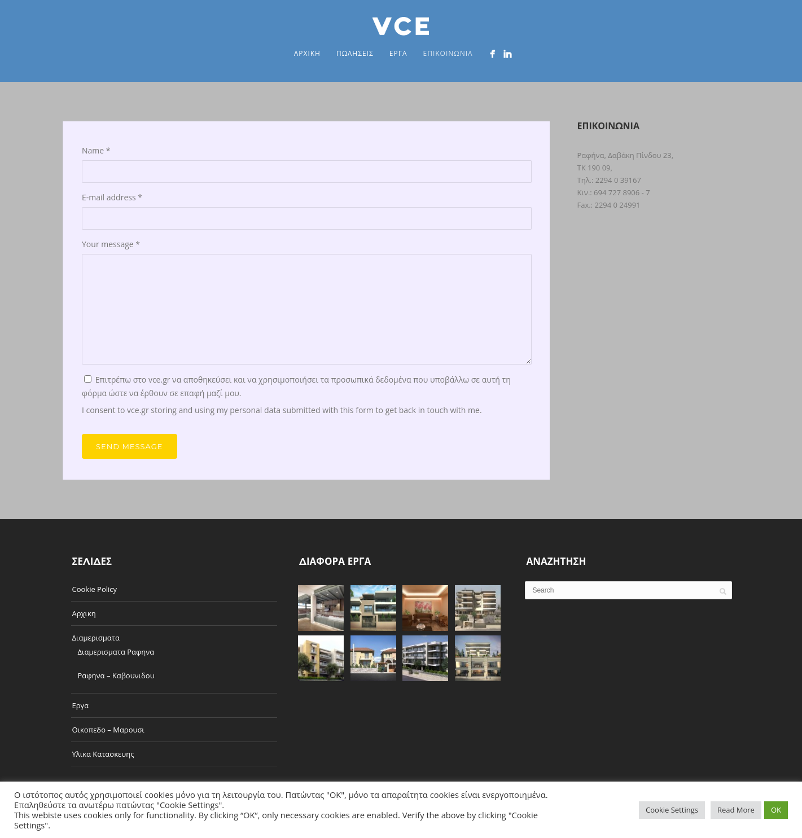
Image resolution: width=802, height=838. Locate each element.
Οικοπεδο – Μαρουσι (108, 730)
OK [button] (776, 810)
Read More (736, 810)
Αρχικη (307, 53)
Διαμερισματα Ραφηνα (116, 652)
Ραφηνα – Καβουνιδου (116, 675)
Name (96, 150)
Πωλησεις (355, 53)
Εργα (398, 53)
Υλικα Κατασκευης (103, 754)
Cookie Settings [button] (672, 810)
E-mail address (112, 197)
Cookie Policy (94, 589)
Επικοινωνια (447, 53)
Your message (111, 244)
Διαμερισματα (96, 638)
